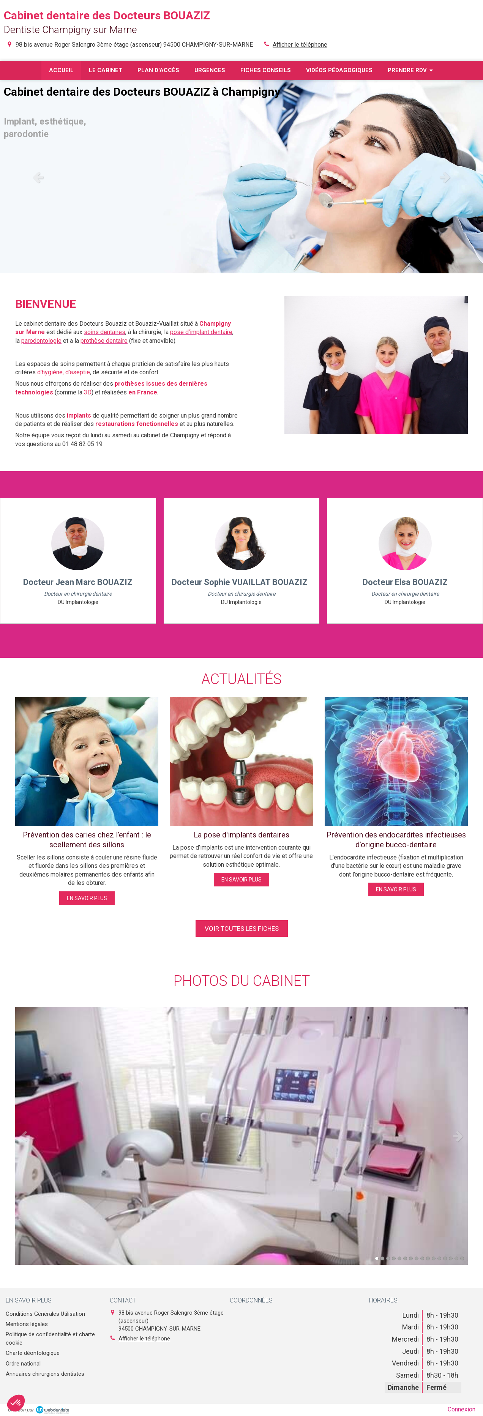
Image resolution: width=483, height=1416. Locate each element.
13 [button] (445, 1258)
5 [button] (399, 1258)
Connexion (461, 1409)
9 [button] (422, 1258)
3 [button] (388, 1258)
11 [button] (434, 1258)
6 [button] (405, 1258)
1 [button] (377, 1258)
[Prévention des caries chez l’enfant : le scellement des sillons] (86, 761)
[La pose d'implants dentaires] (241, 761)
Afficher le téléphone (300, 44)
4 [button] (394, 1258)
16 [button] (462, 1258)
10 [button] (428, 1258)
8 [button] (416, 1258)
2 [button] (382, 1258)
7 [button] (411, 1258)
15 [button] (456, 1258)
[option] (241, 176)
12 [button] (439, 1258)
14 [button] (451, 1258)
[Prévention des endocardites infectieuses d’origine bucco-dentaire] (396, 761)
